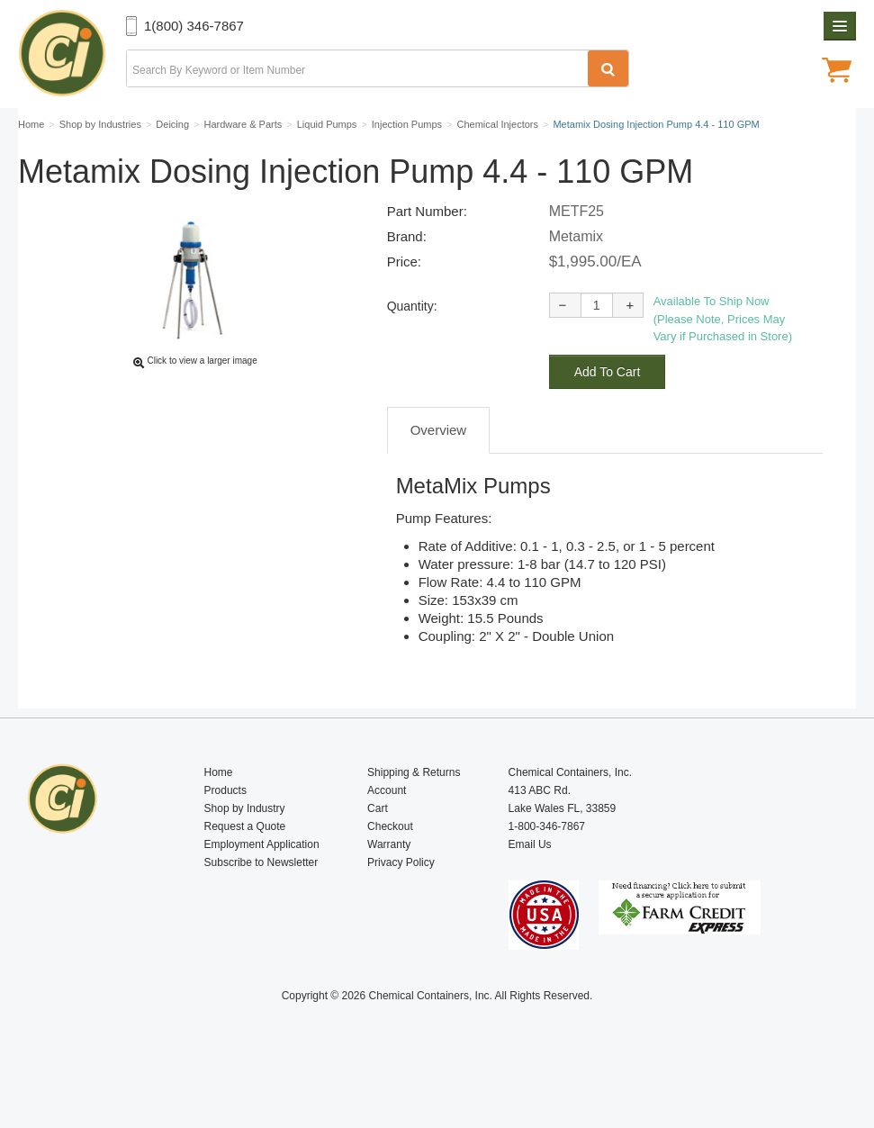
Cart (377, 850)
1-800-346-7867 (547, 868)
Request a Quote (245, 868)
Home (218, 814)
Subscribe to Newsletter (261, 904)
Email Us (530, 886)
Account (386, 832)
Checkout (390, 868)
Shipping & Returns (413, 814)
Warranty (388, 886)
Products (225, 832)
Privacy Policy (401, 904)
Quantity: (412, 348)
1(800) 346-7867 (194, 25)
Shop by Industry (244, 850)
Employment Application (262, 886)
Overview (438, 472)
